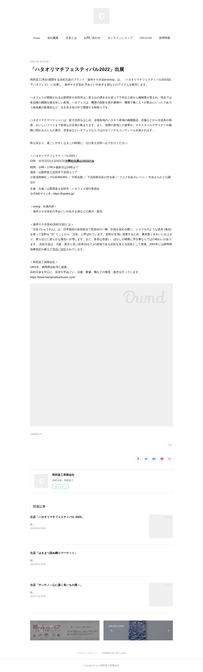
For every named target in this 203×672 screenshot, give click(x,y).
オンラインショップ (120, 38)
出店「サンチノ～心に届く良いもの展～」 (56, 585)
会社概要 (52, 38)
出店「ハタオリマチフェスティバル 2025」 (57, 517)
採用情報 (164, 38)
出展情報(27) (36, 434)
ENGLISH (146, 38)
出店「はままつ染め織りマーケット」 (53, 552)
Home (36, 38)
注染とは (71, 38)
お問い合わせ (92, 38)
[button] (36, 38)
